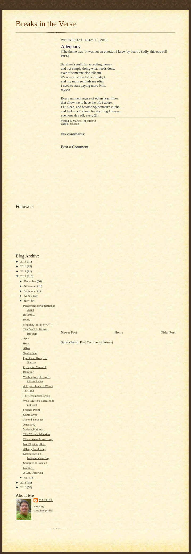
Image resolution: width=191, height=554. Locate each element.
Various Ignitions (33, 429)
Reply (26, 319)
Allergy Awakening (34, 449)
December (30, 281)
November (30, 286)
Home (119, 332)
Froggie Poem (31, 409)
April (27, 477)
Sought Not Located (35, 462)
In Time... (29, 314)
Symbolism (30, 353)
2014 (23, 266)
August (28, 295)
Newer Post (69, 332)
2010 (23, 487)
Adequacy (29, 424)
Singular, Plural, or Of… (37, 324)
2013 (23, 271)
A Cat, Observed (33, 472)
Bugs (26, 343)
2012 (23, 276)
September (31, 291)
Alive (26, 348)
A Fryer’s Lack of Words (38, 386)
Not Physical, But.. (34, 443)
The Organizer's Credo (36, 395)
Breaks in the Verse (46, 23)
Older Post (168, 332)
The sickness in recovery (38, 439)
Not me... (28, 467)
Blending (28, 371)
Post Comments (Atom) (96, 342)
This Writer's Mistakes (36, 434)
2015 (23, 261)
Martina (46, 500)
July (27, 300)
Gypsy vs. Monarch (35, 367)
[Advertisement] (37, 119)
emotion (74, 123)
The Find (28, 390)
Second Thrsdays (33, 419)
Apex (26, 338)
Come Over (30, 414)
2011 (23, 482)
